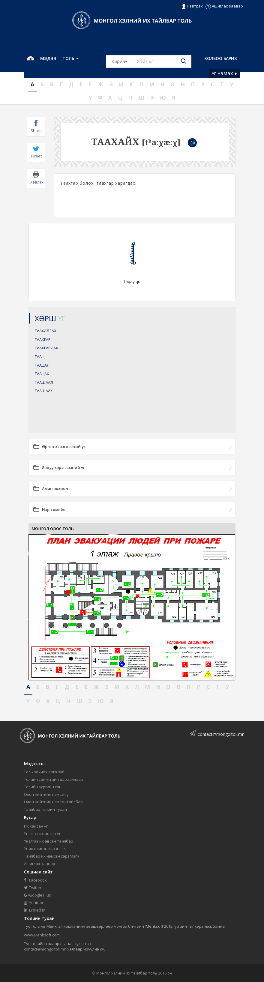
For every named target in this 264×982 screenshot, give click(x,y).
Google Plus (37, 895)
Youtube (34, 902)
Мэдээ (48, 58)
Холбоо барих (220, 58)
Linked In (34, 910)
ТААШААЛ (44, 382)
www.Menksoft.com (42, 935)
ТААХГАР (43, 339)
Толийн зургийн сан (43, 786)
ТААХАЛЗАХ (45, 330)
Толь (70, 58)
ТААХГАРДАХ (46, 348)
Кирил (122, 61)
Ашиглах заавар (224, 6)
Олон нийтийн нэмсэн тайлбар (53, 801)
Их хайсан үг (36, 826)
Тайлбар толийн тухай (45, 809)
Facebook (35, 880)
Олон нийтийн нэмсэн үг (47, 794)
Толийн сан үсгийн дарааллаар (53, 779)
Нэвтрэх (192, 6)
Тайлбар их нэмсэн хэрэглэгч (51, 856)
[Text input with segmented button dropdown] (162, 61)
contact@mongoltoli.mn (221, 734)
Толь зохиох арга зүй (44, 772)
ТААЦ (39, 356)
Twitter (32, 887)
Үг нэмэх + (224, 73)
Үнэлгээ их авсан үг (42, 833)
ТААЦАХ (42, 373)
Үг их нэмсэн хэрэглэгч (45, 848)
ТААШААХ (44, 390)
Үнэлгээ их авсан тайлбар (48, 841)
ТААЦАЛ (42, 365)
